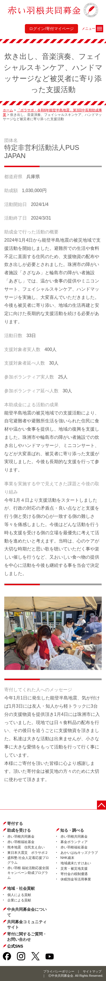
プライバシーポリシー (58, 971)
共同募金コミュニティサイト (27, 925)
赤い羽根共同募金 (20, 837)
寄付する (15, 823)
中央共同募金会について (27, 912)
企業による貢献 (19, 900)
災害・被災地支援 (74, 869)
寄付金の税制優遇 (74, 874)
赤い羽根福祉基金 (20, 842)
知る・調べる (72, 830)
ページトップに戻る (101, 805)
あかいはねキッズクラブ (79, 853)
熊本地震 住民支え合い (26, 847)
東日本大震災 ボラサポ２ (27, 853)
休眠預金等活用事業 (75, 879)
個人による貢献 (19, 895)
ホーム (8, 110)
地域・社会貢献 (21, 888)
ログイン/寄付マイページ (51, 28)
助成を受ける (19, 830)
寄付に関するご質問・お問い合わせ (27, 937)
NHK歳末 (67, 858)
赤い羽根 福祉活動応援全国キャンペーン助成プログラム (28, 873)
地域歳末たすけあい (75, 863)
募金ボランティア (74, 842)
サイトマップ (92, 971)
